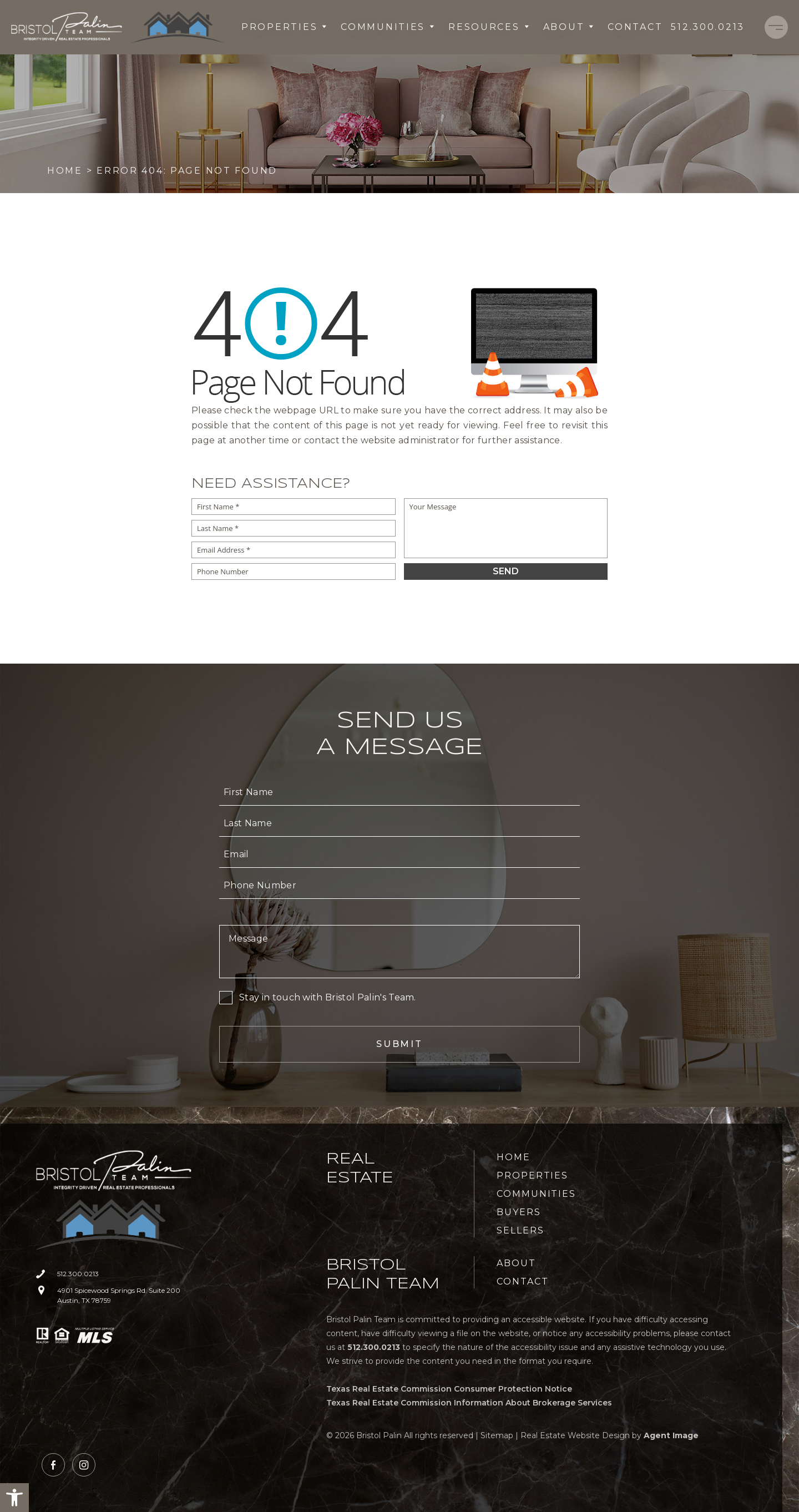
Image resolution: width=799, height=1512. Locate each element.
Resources (488, 27)
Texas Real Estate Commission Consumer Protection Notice (449, 1389)
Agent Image (671, 1435)
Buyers (519, 1212)
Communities (388, 27)
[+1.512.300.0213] (708, 27)
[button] (14, 1497)
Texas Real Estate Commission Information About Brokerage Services (469, 1403)
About (569, 27)
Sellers (520, 1230)
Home (513, 1157)
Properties (284, 27)
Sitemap (497, 1435)
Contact (635, 27)
